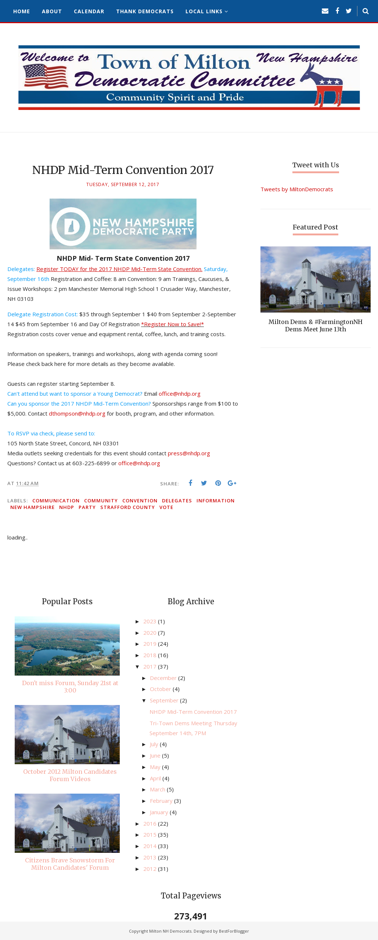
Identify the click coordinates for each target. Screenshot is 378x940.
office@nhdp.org (180, 393)
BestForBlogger (234, 931)
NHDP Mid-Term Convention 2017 (193, 711)
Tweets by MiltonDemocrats (296, 189)
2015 (150, 834)
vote (166, 507)
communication (56, 500)
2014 (150, 846)
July (155, 744)
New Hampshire (32, 507)
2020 (150, 632)
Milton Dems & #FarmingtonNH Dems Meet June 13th (316, 325)
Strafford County (127, 507)
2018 (150, 655)
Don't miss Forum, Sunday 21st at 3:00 (70, 686)
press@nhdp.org (189, 453)
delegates (177, 500)
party (87, 507)
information (216, 500)
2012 (150, 868)
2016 (150, 823)
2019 (150, 643)
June (156, 755)
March (158, 789)
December (164, 677)
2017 (150, 666)
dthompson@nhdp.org (77, 413)
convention (140, 500)
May (156, 766)
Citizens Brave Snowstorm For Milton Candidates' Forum (70, 864)
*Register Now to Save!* (172, 324)
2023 (150, 621)
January (160, 812)
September (165, 700)
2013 (150, 857)
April (156, 778)
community (101, 500)
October (161, 688)
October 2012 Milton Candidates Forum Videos (70, 775)
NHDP (66, 507)
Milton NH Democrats (170, 931)
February (162, 800)
